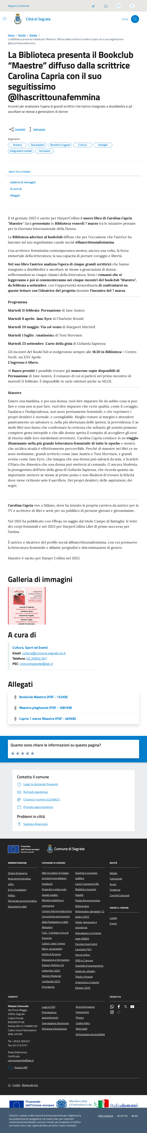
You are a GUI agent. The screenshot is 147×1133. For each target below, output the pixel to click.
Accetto (122, 1116)
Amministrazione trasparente (85, 1009)
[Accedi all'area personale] (132, 5)
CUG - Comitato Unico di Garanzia (55, 935)
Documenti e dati (17, 906)
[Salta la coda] (93, 5)
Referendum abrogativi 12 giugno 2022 (89, 914)
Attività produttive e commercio (53, 903)
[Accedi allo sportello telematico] (119, 5)
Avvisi (113, 884)
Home (11, 35)
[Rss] (118, 1012)
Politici (11, 895)
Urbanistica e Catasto (87, 982)
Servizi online (82, 955)
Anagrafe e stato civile (54, 889)
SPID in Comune (84, 960)
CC (9, 1085)
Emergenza (48, 987)
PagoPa (79, 895)
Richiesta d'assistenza (54, 1029)
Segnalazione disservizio (55, 1023)
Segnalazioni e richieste (88, 933)
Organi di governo (17, 873)
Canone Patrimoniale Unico (57, 911)
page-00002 (82, 938)
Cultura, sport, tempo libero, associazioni (53, 946)
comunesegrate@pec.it (36, 663)
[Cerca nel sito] (135, 19)
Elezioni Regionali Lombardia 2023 (51, 978)
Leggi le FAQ (48, 1007)
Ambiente (47, 884)
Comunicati (116, 879)
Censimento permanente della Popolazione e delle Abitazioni (56, 921)
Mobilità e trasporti (85, 889)
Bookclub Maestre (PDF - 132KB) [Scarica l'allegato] (43, 697)
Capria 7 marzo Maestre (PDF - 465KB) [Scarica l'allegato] (47, 718)
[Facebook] (118, 1007)
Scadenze (115, 890)
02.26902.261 (37, 658)
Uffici (11, 884)
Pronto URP (18, 1067)
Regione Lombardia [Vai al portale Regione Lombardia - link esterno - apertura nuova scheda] (18, 6)
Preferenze (105, 1116)
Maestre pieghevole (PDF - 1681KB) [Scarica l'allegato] (45, 707)
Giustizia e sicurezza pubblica (86, 875)
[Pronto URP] (106, 5)
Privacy (80, 1018)
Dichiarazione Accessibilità (90, 1034)
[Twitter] (125, 1007)
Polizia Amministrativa (87, 900)
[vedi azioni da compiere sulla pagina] (36, 129)
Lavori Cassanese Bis (87, 884)
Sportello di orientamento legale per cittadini (89, 968)
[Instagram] (112, 1012)
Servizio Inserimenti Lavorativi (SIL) (86, 946)
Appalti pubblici (50, 895)
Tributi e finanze (84, 977)
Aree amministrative (19, 879)
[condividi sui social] (17, 129)
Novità (22, 35)
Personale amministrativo (22, 901)
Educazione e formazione (55, 960)
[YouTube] (132, 1007)
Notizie (33, 35)
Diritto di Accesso (51, 954)
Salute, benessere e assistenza (86, 925)
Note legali (81, 1029)
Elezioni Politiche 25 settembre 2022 (53, 968)
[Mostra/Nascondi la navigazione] (4, 18)
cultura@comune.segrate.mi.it (44, 653)
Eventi (113, 923)
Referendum (82, 906)
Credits (16, 1085)
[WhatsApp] (112, 1007)
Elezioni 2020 (82, 988)
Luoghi (113, 918)
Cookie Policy (83, 1023)
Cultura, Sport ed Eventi (30, 647)
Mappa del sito (30, 1085)
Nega (135, 1116)
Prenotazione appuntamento (50, 1015)
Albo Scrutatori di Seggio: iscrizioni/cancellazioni (55, 875)
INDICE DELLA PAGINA (73, 171)
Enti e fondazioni (17, 890)
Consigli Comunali (119, 895)
